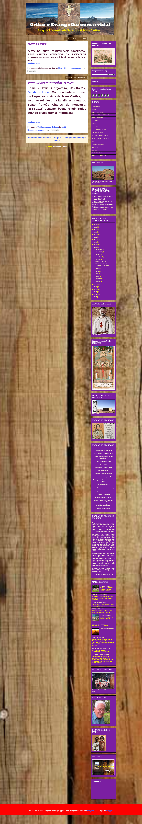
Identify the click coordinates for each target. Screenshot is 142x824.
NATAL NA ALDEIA (105, 615)
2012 (95, 294)
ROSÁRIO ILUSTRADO (99, 118)
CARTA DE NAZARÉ (98, 637)
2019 (95, 242)
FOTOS (94, 124)
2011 (95, 297)
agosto (98, 259)
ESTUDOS (95, 147)
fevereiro (98, 278)
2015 (95, 287)
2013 (95, 292)
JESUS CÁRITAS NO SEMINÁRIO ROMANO (51, 82)
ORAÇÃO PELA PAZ (98, 609)
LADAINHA (95, 121)
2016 (95, 284)
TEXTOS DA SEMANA (98, 624)
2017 (95, 247)
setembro (99, 257)
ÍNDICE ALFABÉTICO (98, 112)
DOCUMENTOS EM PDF (99, 129)
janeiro (98, 281)
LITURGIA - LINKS (97, 132)
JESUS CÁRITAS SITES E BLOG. (102, 138)
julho (97, 268)
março (98, 276)
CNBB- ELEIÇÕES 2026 (99, 602)
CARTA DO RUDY (37, 44)
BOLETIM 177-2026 (105, 586)
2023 (95, 232)
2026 (95, 224)
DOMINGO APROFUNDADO (100, 654)
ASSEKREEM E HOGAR (107, 629)
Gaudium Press (39, 92)
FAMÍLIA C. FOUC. (97, 153)
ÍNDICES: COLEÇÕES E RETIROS (102, 115)
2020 (95, 239)
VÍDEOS (94, 141)
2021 (95, 237)
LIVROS (94, 150)
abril (97, 273)
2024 (95, 229)
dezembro (99, 249)
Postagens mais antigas (75, 138)
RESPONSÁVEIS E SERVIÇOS (101, 156)
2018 (95, 244)
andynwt (90, 811)
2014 (95, 289)
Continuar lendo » (35, 63)
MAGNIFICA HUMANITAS (99, 595)
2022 (95, 234)
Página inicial (96, 106)
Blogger (109, 811)
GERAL (94, 109)
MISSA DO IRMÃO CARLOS (100, 135)
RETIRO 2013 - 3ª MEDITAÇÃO (101, 648)
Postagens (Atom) (60, 146)
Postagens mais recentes (39, 138)
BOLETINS (95, 126)
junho (97, 271)
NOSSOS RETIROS (98, 144)
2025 (95, 227)
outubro (98, 254)
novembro (99, 252)
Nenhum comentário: (72, 68)
